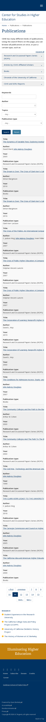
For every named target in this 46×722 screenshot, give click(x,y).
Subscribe (14, 673)
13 (27, 595)
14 (33, 595)
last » (30, 600)
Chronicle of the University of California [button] (20, 77)
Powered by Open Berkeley (12, 702)
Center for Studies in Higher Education (20, 17)
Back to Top (40, 719)
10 (10, 595)
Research (6, 611)
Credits (32, 673)
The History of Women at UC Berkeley (20, 636)
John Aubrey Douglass (23, 149)
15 (39, 595)
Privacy (5, 711)
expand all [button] (40, 51)
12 (22, 595)
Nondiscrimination (9, 708)
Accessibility (7, 705)
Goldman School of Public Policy (15, 685)
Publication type (9, 119)
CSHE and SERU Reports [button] (14, 84)
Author (5, 101)
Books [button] (6, 71)
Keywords (6, 92)
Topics (5, 110)
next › (21, 600)
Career (6, 677)
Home (4, 25)
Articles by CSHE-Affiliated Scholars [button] (19, 65)
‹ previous (22, 590)
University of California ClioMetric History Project (21, 630)
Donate (23, 673)
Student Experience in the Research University (19, 616)
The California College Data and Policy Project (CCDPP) (20, 623)
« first (11, 590)
